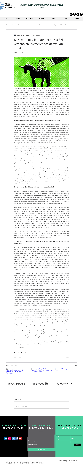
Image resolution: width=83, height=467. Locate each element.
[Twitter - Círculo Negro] (77, 14)
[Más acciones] (68, 35)
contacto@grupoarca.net (13, 442)
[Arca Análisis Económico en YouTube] (20, 438)
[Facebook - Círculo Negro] (81, 14)
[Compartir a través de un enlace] (25, 352)
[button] (18, 19)
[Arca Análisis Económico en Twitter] (13, 438)
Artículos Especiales (31, 25)
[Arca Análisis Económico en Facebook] (16, 438)
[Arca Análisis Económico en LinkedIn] (5, 438)
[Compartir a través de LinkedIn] (22, 352)
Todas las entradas (10, 25)
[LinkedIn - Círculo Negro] (71, 14)
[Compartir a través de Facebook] (14, 352)
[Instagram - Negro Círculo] (74, 14)
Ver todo (75, 365)
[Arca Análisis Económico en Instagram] (9, 438)
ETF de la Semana (64, 25)
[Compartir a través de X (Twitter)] (18, 352)
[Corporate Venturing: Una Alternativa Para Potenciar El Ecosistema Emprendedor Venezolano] (17, 374)
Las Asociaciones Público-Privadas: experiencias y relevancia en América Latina (41, 383)
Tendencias (41, 25)
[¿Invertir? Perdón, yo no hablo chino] (66, 374)
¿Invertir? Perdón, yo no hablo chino (64, 383)
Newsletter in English (52, 25)
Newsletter (20, 25)
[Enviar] (77, 445)
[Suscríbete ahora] (42, 449)
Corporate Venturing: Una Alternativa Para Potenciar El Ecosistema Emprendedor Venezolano (16, 383)
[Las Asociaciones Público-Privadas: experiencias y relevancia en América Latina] (41, 374)
